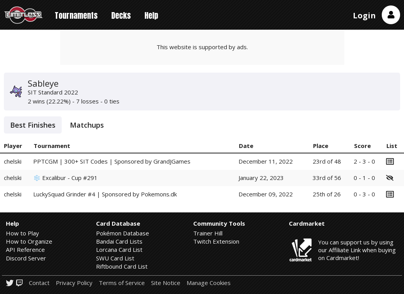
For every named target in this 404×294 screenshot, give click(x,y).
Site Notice (165, 283)
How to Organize (29, 241)
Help (151, 15)
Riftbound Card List (122, 266)
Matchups (87, 125)
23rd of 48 (327, 161)
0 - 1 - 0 (364, 178)
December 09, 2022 (265, 194)
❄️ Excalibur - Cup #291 (65, 178)
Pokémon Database (122, 233)
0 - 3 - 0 (364, 194)
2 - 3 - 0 (364, 161)
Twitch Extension (216, 241)
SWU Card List (115, 258)
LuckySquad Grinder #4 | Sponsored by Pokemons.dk (105, 194)
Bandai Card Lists (119, 241)
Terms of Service (122, 283)
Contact (39, 283)
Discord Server (26, 258)
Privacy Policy (74, 283)
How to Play (22, 233)
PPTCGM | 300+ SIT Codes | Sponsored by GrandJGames (111, 161)
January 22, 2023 (261, 178)
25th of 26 (327, 194)
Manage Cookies (209, 283)
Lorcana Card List (119, 249)
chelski (12, 161)
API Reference (25, 249)
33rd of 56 (327, 178)
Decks (121, 15)
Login (364, 15)
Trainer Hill (207, 233)
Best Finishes (32, 125)
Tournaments (76, 15)
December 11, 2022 (265, 161)
